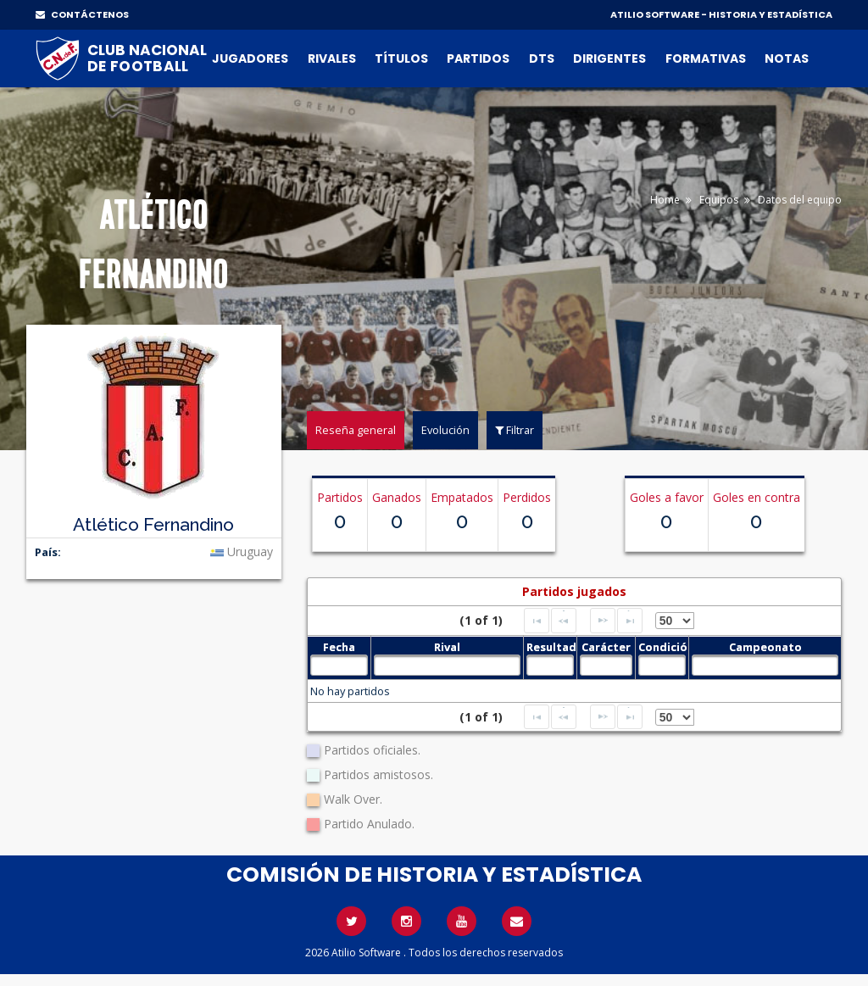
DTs (541, 58)
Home (665, 199)
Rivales (332, 58)
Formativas (705, 58)
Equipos (718, 199)
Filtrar (514, 429)
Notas (787, 58)
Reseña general (355, 429)
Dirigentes (609, 58)
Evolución (445, 429)
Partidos (478, 58)
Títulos (401, 58)
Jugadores (250, 58)
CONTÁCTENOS (82, 14)
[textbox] (339, 665)
